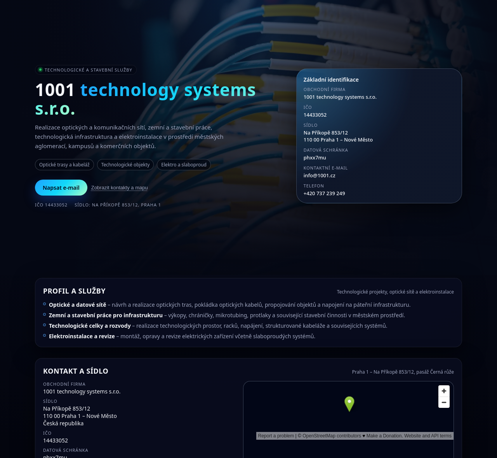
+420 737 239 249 (324, 193)
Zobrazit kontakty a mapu (119, 188)
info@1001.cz (319, 175)
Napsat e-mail (61, 187)
